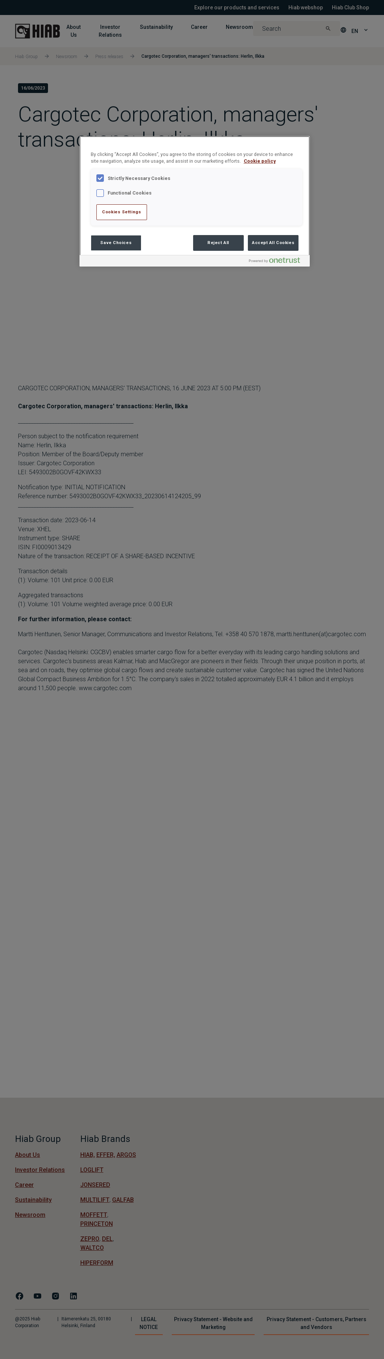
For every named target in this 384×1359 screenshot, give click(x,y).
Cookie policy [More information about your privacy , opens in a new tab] (260, 161)
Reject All (218, 242)
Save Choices (116, 242)
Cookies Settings (121, 211)
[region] (195, 201)
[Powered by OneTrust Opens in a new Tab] (277, 262)
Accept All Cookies (273, 242)
